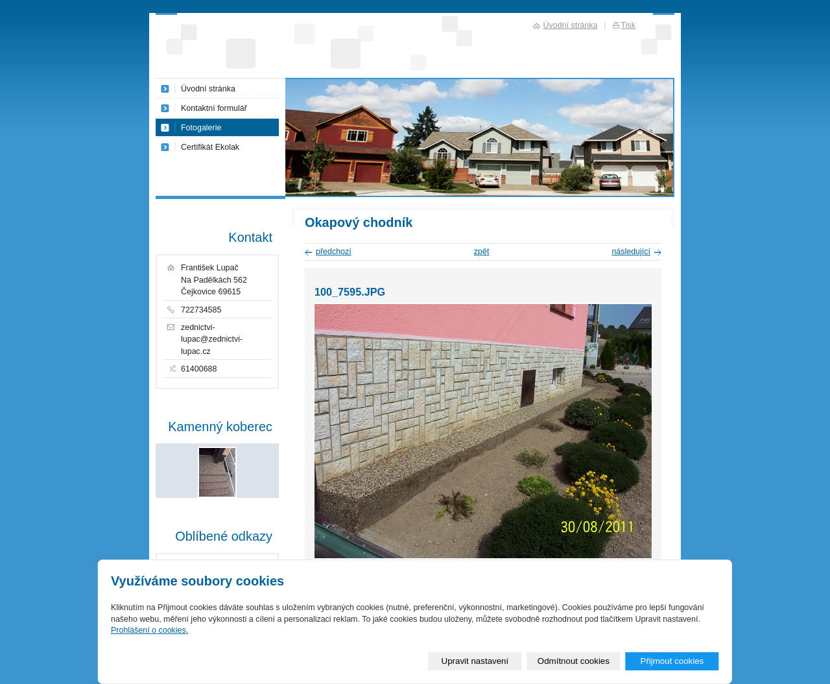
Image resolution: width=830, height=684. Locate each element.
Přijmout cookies (672, 661)
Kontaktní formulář (214, 108)
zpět (482, 251)
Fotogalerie (201, 127)
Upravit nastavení (475, 661)
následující (630, 251)
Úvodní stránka (208, 88)
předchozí (333, 251)
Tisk (628, 25)
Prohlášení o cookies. (149, 630)
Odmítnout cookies (574, 661)
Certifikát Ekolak (210, 147)
